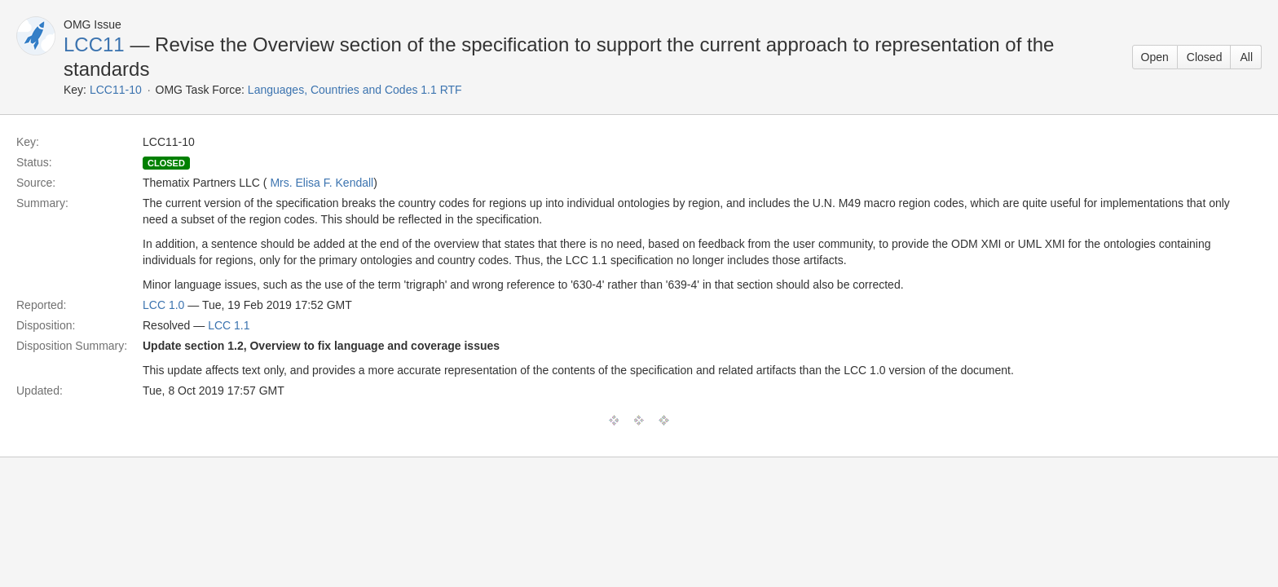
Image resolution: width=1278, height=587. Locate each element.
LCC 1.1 (228, 325)
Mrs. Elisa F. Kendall (321, 182)
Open (1155, 57)
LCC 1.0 (163, 304)
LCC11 (94, 44)
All (1246, 57)
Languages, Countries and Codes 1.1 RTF (355, 89)
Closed (1205, 57)
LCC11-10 (116, 89)
